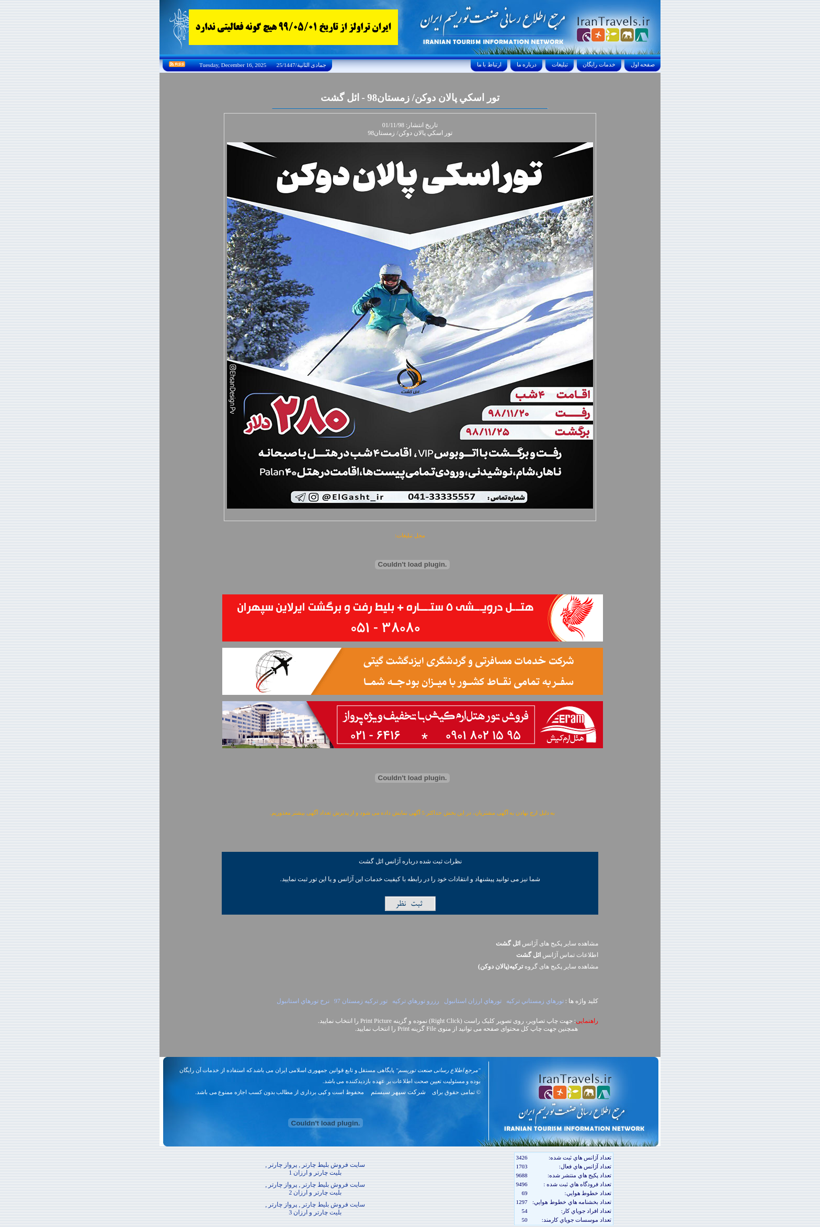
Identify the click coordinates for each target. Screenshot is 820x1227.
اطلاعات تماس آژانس (557, 955)
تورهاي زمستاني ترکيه (535, 1001)
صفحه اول (642, 64)
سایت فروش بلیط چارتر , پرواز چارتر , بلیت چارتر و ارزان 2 (315, 1188)
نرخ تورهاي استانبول (303, 1001)
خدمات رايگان (599, 64)
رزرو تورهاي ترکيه (415, 1001)
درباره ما (526, 64)
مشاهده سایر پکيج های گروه (538, 966)
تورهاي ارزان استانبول (473, 1001)
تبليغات (560, 64)
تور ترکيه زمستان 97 (361, 1001)
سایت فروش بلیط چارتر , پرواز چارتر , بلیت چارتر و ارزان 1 (315, 1168)
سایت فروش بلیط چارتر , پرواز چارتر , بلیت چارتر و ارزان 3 (315, 1208)
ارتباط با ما (489, 64)
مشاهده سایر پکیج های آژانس (547, 943)
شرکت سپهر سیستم (398, 1092)
